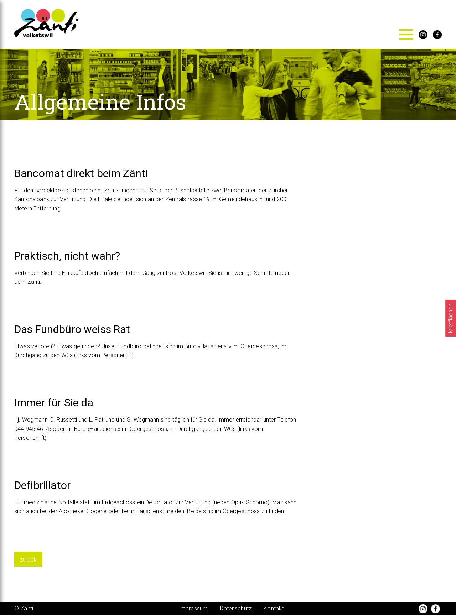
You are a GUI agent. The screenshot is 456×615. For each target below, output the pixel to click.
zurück (28, 559)
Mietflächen (450, 318)
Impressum (193, 608)
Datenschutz (236, 608)
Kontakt (274, 608)
